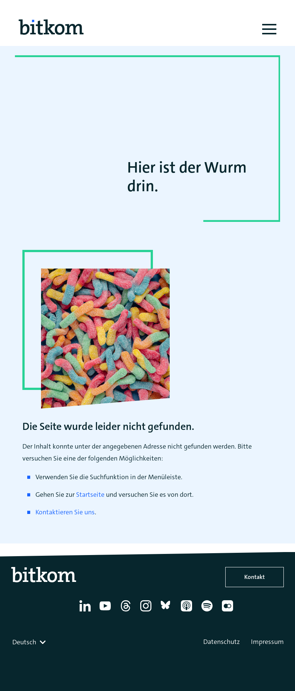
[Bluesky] (168, 611)
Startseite (90, 494)
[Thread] (127, 611)
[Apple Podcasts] (188, 611)
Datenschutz (221, 641)
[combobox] (29, 642)
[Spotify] (208, 611)
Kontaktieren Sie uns (65, 512)
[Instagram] (147, 611)
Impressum (267, 641)
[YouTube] (106, 611)
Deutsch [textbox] (24, 642)
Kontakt (254, 577)
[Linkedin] (86, 611)
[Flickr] (229, 611)
